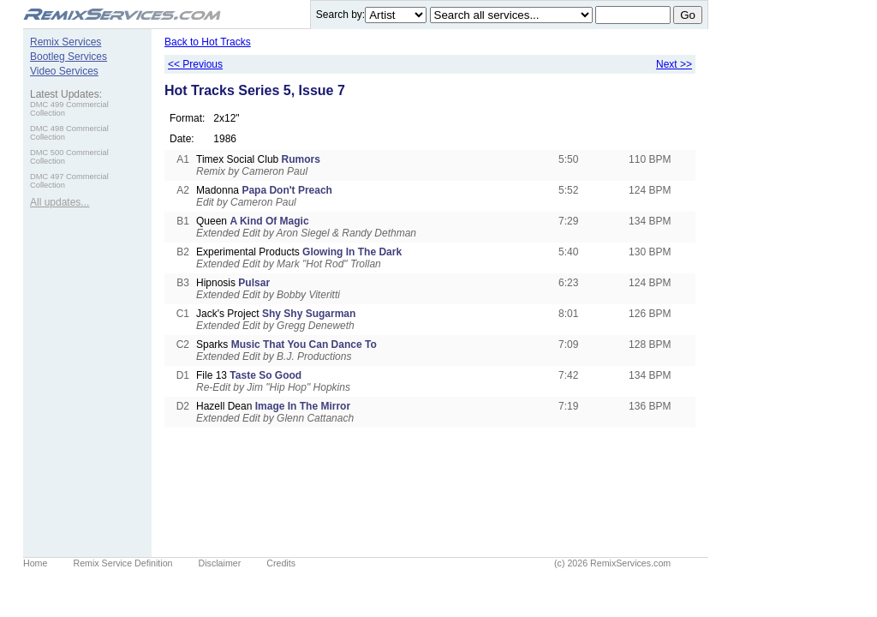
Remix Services (65, 42)
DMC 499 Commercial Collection (69, 108)
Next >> (674, 64)
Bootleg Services (68, 57)
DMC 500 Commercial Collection (69, 156)
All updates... (59, 202)
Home (35, 563)
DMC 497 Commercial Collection (69, 180)
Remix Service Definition (122, 563)
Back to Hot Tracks (207, 42)
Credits (280, 563)
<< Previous (195, 64)
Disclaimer (220, 563)
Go (687, 15)
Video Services (64, 71)
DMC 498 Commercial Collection (69, 132)
